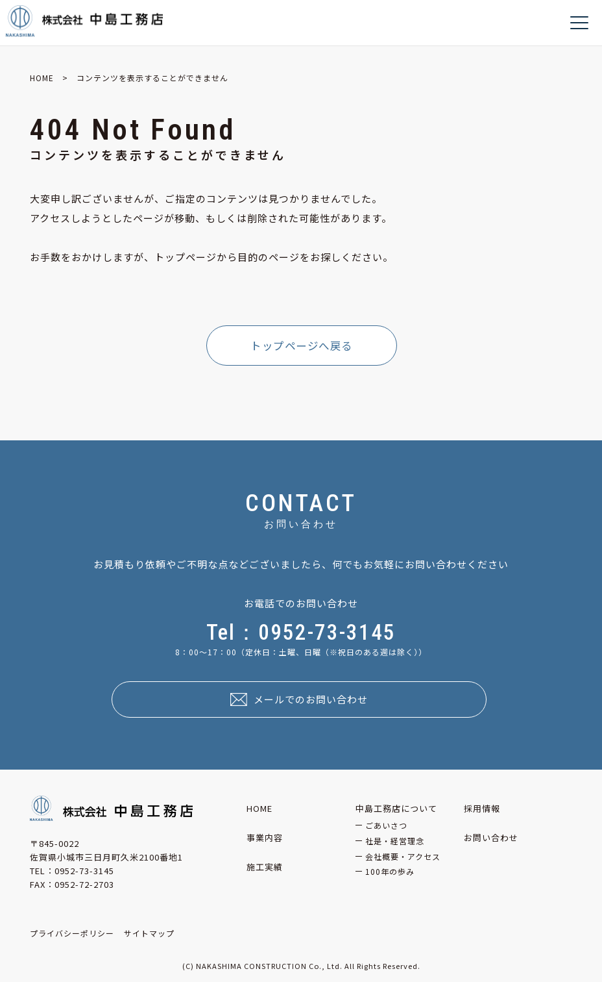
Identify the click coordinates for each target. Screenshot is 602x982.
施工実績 (265, 867)
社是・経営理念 (394, 840)
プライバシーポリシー (72, 932)
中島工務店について (396, 808)
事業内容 (265, 837)
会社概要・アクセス (402, 856)
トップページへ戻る (301, 345)
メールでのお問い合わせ (311, 699)
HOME (42, 77)
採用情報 (482, 808)
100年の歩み (390, 871)
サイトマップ (149, 932)
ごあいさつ (386, 825)
